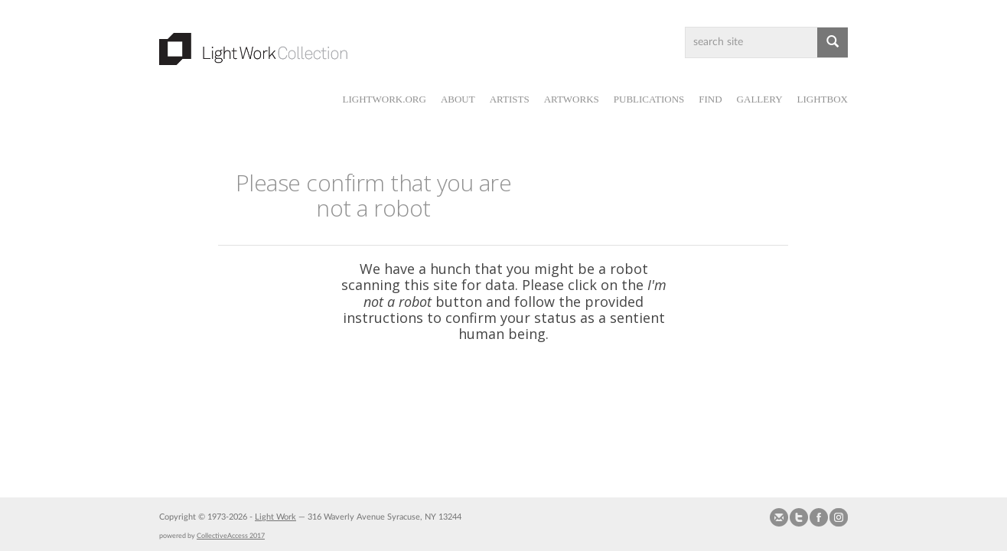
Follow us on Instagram (838, 517)
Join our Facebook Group (819, 517)
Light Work (275, 517)
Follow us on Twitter (799, 517)
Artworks (571, 99)
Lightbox (822, 99)
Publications (649, 99)
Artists (510, 99)
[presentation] (536, 391)
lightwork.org (383, 99)
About (458, 99)
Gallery (760, 99)
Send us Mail (779, 517)
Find (710, 99)
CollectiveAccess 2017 (231, 536)
